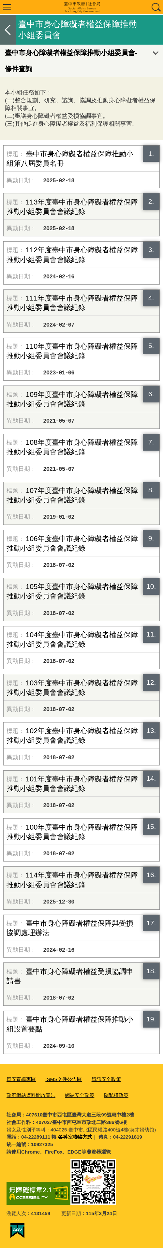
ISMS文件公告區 (63, 1079)
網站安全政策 (79, 1095)
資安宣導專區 (21, 1079)
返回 (8, 30)
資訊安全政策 (106, 1079)
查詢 (156, 7)
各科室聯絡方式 (75, 1137)
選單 (7, 7)
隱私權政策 (116, 1095)
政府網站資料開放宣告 (31, 1095)
